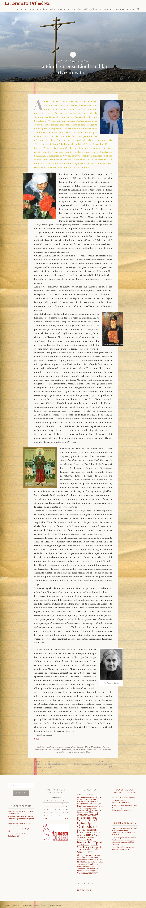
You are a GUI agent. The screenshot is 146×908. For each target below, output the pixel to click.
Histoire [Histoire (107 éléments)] (81, 806)
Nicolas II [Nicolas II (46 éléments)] (93, 820)
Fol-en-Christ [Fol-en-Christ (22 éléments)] (82, 799)
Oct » (66, 818)
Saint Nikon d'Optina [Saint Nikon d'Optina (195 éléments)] (84, 854)
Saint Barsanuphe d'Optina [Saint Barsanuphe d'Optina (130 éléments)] (89, 841)
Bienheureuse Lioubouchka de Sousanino (53, 750)
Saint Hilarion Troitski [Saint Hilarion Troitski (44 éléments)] (87, 845)
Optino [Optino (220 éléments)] (91, 823)
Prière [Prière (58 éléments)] (80, 832)
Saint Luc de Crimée (24, 9)
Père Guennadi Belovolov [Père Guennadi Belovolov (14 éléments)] (92, 832)
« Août (45, 818)
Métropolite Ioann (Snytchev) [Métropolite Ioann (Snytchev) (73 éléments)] (87, 819)
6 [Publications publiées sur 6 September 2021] (47, 807)
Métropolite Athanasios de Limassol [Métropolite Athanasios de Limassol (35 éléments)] (88, 813)
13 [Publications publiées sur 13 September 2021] (47, 809)
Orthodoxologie (126, 823)
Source (38, 739)
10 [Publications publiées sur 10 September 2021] (63, 807)
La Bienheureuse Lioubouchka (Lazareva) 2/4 (92, 764)
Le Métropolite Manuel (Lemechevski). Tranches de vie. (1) (53, 764)
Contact (131, 9)
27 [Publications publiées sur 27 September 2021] (47, 815)
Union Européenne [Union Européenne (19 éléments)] (91, 871)
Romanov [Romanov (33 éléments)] (81, 835)
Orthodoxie (91, 750)
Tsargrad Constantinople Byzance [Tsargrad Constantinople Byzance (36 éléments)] (88, 870)
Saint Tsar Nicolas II (59, 9)
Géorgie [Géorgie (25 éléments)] (97, 804)
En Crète (76, 9)
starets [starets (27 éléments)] (90, 862)
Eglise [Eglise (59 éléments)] (99, 797)
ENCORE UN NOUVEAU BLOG (123, 798)
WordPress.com (56, 906)
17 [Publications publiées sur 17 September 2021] (63, 809)
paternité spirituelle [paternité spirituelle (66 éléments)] (87, 830)
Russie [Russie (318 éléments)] (90, 835)
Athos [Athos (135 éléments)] (80, 797)
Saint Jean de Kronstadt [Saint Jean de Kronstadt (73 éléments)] (89, 847)
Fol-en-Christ (78, 750)
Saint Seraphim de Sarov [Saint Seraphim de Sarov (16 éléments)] (85, 857)
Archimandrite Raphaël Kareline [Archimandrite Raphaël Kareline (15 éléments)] (87, 795)
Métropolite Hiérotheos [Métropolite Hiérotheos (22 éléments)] (86, 816)
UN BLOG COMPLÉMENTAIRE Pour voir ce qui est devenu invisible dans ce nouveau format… (124, 808)
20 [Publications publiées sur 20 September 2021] (48, 812)
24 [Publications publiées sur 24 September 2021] (63, 812)
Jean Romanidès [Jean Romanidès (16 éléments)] (92, 806)
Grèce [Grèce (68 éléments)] (91, 803)
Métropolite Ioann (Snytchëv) (98, 9)
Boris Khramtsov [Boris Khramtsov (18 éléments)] (90, 797)
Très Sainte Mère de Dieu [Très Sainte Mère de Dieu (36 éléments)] (89, 866)
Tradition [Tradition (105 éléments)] (92, 864)
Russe (73, 747)
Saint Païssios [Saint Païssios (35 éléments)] (95, 855)
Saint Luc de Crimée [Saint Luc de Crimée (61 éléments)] (87, 849)
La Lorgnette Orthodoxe (27, 3)
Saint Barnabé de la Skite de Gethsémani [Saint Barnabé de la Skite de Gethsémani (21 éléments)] (88, 838)
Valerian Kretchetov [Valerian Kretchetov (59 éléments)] (87, 873)
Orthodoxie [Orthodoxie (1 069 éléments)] (87, 827)
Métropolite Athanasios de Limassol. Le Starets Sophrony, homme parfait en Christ (21, 819)
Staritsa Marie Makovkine (89, 747)
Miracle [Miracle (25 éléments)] (89, 810)
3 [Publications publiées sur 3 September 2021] (62, 804)
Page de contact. (84, 890)
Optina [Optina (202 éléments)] (81, 823)
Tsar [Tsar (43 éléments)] (97, 867)
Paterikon (42, 9)
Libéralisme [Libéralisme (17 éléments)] (81, 810)
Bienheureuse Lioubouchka (58, 747)
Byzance (120, 9)
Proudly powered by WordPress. (18, 906)
